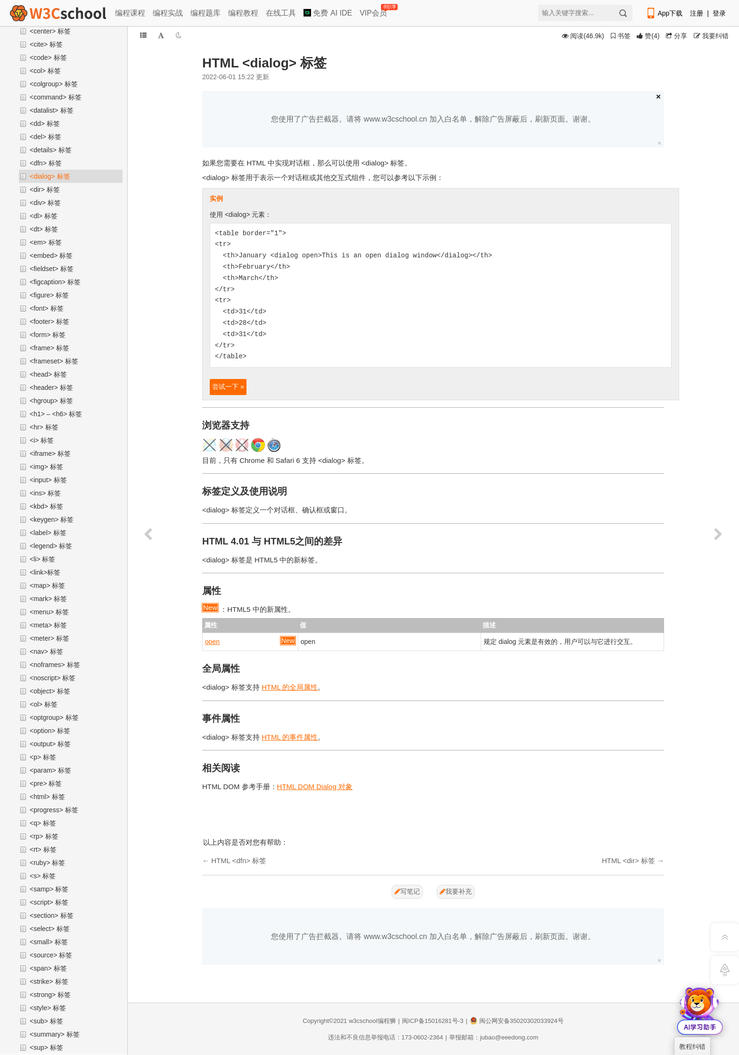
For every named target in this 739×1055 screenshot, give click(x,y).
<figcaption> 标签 (55, 282)
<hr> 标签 (44, 427)
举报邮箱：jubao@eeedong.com (493, 1037)
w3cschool (363, 1020)
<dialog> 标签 (50, 176)
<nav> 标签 (46, 651)
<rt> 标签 (43, 849)
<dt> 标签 (44, 229)
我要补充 (456, 891)
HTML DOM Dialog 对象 (315, 787)
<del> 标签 (45, 136)
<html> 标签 (47, 796)
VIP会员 (374, 11)
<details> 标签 (51, 150)
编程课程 (130, 13)
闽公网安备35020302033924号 (517, 1020)
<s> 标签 (43, 876)
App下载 (664, 13)
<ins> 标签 (45, 493)
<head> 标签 (48, 374)
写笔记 (407, 891)
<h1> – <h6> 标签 (56, 414)
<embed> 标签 (51, 255)
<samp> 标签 (49, 889)
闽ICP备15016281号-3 (432, 1020)
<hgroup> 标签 (51, 400)
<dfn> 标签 (46, 163)
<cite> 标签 (46, 44)
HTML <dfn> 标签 (238, 861)
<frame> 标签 (49, 348)
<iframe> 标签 (50, 453)
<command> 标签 (56, 97)
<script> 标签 (49, 902)
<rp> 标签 (44, 836)
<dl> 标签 (43, 216)
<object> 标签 (50, 691)
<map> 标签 (47, 585)
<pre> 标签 (46, 783)
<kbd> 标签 (46, 506)
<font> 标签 (47, 308)
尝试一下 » (228, 386)
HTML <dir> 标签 (628, 861)
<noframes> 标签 (55, 664)
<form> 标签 (48, 334)
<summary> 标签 (55, 1034)
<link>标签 (45, 572)
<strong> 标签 (50, 994)
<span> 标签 (48, 968)
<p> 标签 (43, 757)
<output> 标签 (50, 744)
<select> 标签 (50, 928)
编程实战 (168, 13)
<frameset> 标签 (54, 361)
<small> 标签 (49, 942)
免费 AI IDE (328, 13)
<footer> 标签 (49, 321)
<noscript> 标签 (52, 678)
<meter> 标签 (49, 638)
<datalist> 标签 (52, 110)
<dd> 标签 (45, 123)
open (212, 641)
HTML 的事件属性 (290, 737)
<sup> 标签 (46, 1047)
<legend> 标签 (51, 546)
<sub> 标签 (46, 1021)
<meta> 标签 (48, 625)
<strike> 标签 (49, 981)
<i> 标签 (42, 440)
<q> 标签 (43, 823)
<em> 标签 (46, 242)
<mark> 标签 (48, 598)
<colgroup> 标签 (54, 84)
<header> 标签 (51, 387)
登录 (719, 13)
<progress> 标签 (54, 810)
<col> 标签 (45, 70)
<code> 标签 (48, 57)
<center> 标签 (50, 31)
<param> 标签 (50, 770)
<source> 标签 (51, 955)
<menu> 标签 (49, 612)
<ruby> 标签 (47, 862)
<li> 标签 (42, 559)
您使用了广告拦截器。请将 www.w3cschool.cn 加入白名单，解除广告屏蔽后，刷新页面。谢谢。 (433, 119)
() (648, 36)
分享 (676, 36)
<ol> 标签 (43, 704)
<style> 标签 (48, 1008)
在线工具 (281, 13)
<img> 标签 (46, 466)
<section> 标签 (52, 915)
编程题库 (205, 13)
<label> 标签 (48, 532)
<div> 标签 (45, 202)
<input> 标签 (48, 480)
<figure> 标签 (49, 295)
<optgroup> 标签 (54, 717)
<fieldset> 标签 (52, 268)
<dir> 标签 (45, 189)
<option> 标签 (50, 730)
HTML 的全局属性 (290, 687)
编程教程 (243, 13)
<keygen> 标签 (52, 519)
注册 (696, 13)
